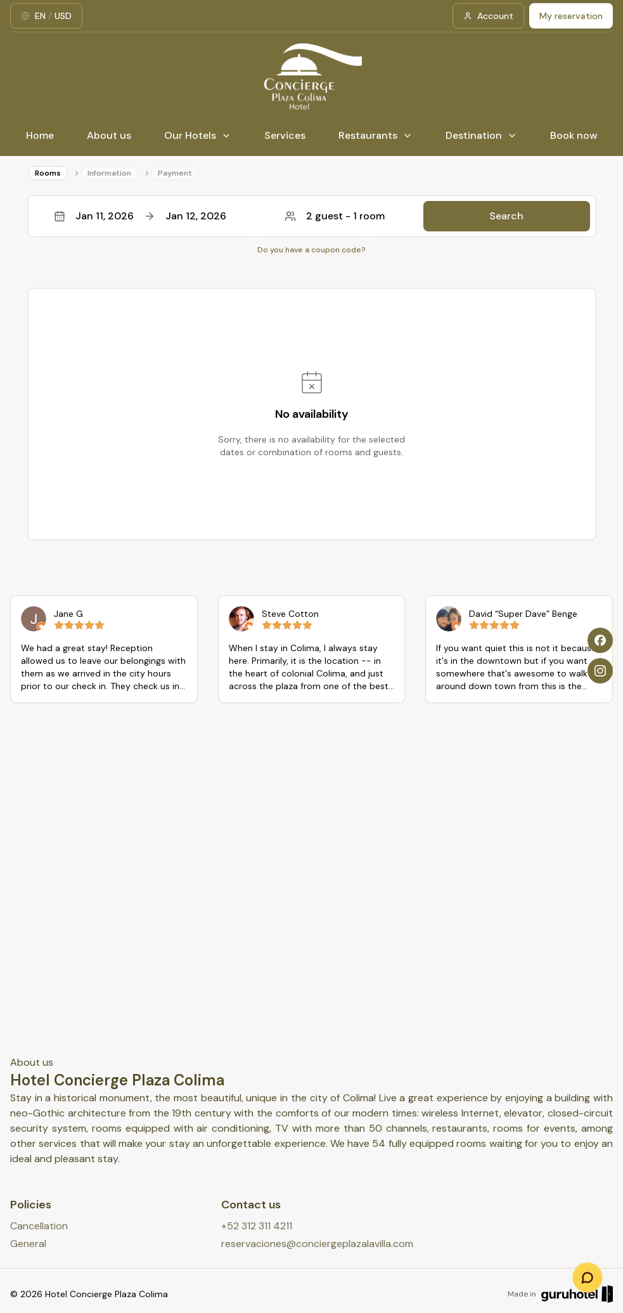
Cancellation (39, 1225)
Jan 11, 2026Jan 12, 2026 (140, 216)
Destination (481, 135)
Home (40, 135)
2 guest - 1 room (335, 216)
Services (284, 135)
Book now (574, 135)
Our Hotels (197, 135)
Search (506, 216)
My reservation (571, 16)
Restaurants (375, 135)
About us (109, 135)
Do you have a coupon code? (311, 250)
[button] (312, 216)
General (28, 1243)
